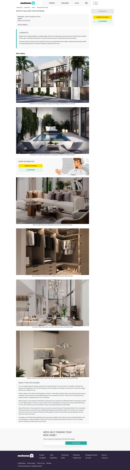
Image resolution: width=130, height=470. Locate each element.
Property (52, 3)
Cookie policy (22, 463)
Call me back (76, 443)
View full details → (23, 24)
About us (104, 455)
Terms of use (41, 463)
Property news (77, 458)
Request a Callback (31, 165)
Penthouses (76, 455)
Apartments (53, 458)
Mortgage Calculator (91, 455)
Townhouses (65, 455)
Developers (65, 3)
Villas (77, 3)
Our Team (88, 458)
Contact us (105, 458)
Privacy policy (31, 463)
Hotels (63, 458)
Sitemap (48, 463)
